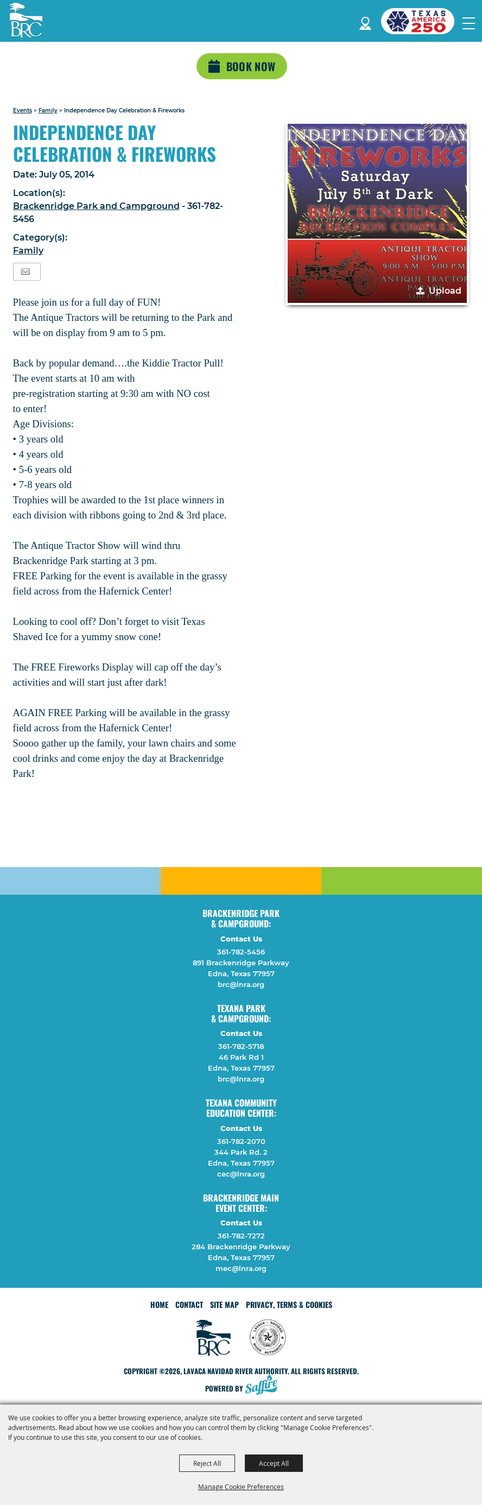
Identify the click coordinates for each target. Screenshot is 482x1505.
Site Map (224, 1304)
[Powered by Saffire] (264, 1386)
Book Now (250, 66)
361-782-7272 (241, 1235)
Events (22, 110)
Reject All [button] (207, 1463)
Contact (189, 1304)
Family (48, 110)
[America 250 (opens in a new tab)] (421, 21)
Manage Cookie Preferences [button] (241, 1486)
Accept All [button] (274, 1463)
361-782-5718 (241, 1046)
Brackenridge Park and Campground (96, 206)
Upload (445, 291)
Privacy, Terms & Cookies (289, 1304)
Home (159, 1304)
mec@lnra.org (241, 1268)
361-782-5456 (241, 951)
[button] (377, 213)
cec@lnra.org (241, 1173)
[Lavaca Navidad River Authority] (26, 20)
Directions (365, 21)
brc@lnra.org (241, 984)
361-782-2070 (241, 1141)
